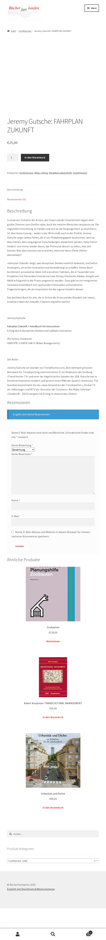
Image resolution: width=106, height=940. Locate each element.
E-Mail (16, 547)
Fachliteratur (25, 30)
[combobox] (53, 892)
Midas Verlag (41, 204)
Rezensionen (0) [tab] (16, 231)
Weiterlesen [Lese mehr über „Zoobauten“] (53, 673)
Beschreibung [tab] (15, 221)
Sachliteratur (80, 204)
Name (15, 532)
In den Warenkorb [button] (53, 748)
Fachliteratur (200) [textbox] (52, 892)
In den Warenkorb (35, 189)
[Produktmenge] (13, 189)
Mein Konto (17, 934)
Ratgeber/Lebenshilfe (60, 204)
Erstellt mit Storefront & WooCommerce (31, 920)
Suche (53, 934)
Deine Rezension (21, 485)
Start (13, 30)
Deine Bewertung (22, 477)
